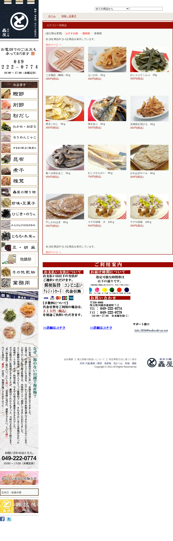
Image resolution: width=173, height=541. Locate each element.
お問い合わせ (163, 2)
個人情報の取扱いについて (91, 359)
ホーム (120, 2)
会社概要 (68, 359)
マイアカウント (147, 2)
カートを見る (132, 2)
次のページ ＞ (53, 44)
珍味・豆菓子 (68, 16)
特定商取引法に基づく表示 (123, 359)
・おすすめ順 (70, 33)
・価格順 (85, 33)
